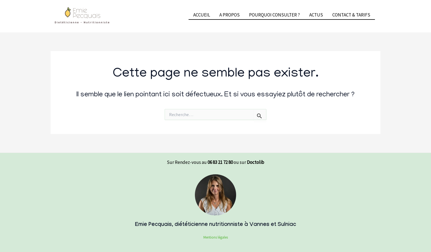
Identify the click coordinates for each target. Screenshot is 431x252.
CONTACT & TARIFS (351, 15)
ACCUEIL (201, 15)
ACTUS (316, 15)
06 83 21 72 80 (220, 162)
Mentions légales (215, 237)
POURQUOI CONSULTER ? (274, 15)
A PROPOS (229, 15)
